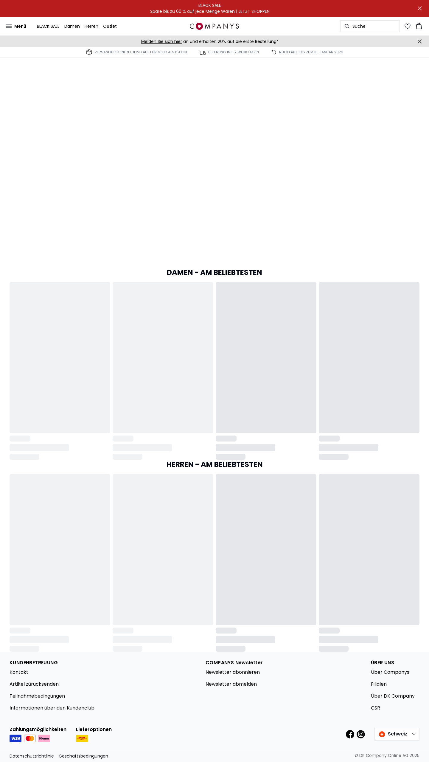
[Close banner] (419, 8)
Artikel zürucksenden (34, 684)
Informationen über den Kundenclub (52, 707)
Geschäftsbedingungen (83, 756)
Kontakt (19, 672)
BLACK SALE (48, 26)
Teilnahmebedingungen (37, 696)
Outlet (110, 26)
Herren (91, 26)
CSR (375, 707)
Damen (72, 26)
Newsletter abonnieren (233, 672)
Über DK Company (393, 696)
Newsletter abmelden (231, 684)
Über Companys (390, 672)
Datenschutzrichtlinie (32, 756)
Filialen (379, 684)
